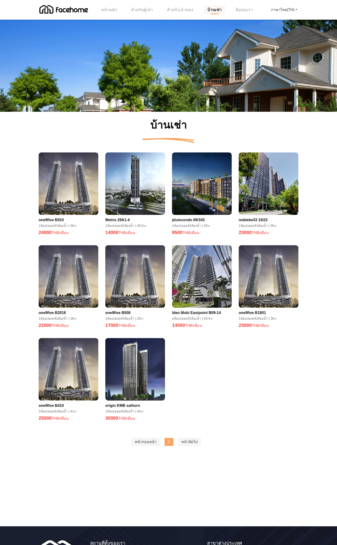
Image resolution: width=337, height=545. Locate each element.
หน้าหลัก (109, 9)
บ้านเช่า (214, 9)
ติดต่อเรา (244, 9)
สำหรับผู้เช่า (142, 9)
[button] (284, 10)
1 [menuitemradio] (169, 442)
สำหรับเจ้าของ (180, 9)
